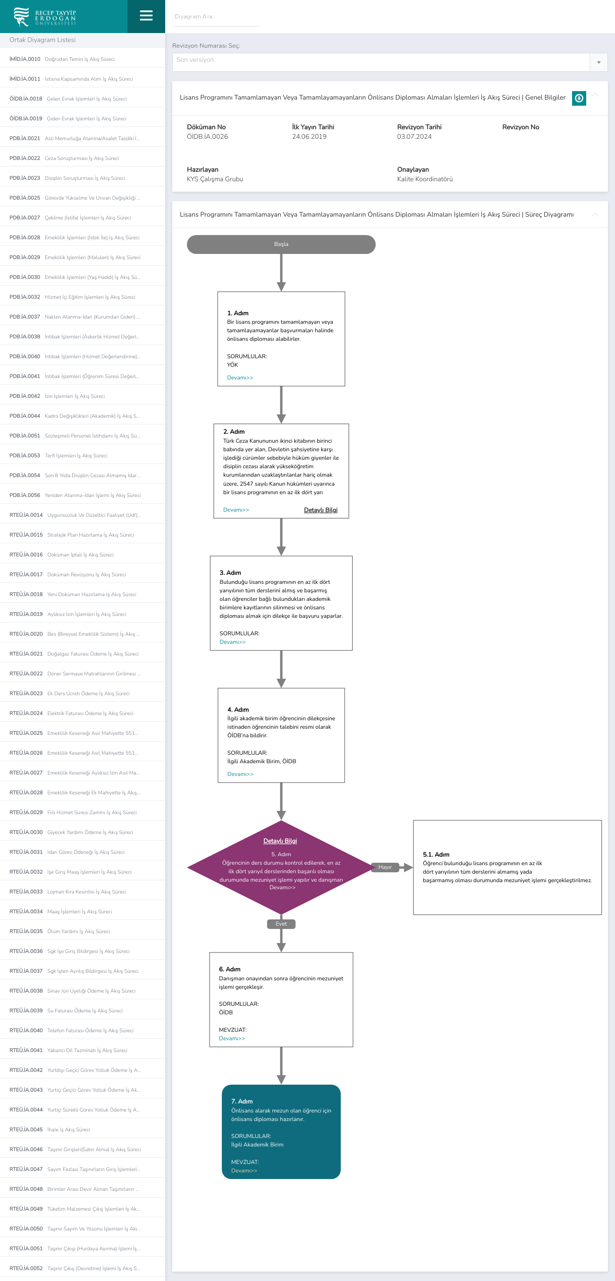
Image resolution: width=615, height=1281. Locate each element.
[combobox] (390, 62)
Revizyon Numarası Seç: (206, 46)
